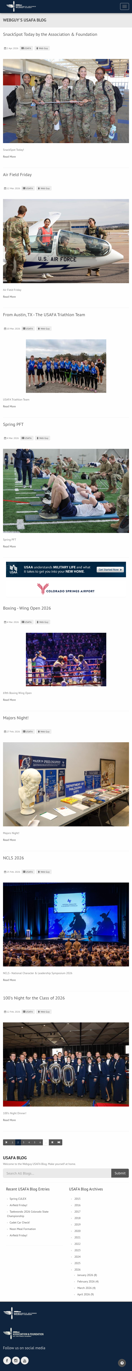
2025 (77, 1263)
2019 (77, 1224)
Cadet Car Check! (20, 1222)
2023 (77, 1250)
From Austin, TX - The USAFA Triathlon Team (44, 314)
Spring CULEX (18, 1199)
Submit (120, 1173)
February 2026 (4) (87, 1281)
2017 (77, 1211)
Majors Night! (16, 718)
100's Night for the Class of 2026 (34, 998)
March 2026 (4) (86, 1288)
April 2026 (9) (85, 1294)
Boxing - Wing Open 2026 (27, 608)
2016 (77, 1205)
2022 (77, 1244)
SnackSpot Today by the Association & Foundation (50, 34)
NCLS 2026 (13, 858)
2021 (77, 1237)
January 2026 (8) (87, 1275)
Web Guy (42, 48)
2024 (77, 1256)
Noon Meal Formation (23, 1229)
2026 (77, 1269)
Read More (9, 156)
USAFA (26, 48)
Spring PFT (13, 424)
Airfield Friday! (18, 1205)
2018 (77, 1218)
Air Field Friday (17, 174)
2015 (77, 1199)
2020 (77, 1231)
